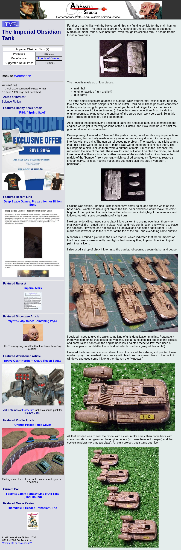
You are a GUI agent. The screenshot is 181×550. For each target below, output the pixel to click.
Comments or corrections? (17, 543)
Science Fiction (11, 101)
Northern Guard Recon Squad (32, 360)
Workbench (22, 76)
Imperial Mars (33, 288)
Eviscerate (28, 410)
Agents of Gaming (49, 58)
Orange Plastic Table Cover (32, 424)
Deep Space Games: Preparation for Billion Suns (33, 203)
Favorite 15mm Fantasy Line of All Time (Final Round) (32, 495)
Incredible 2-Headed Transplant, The (32, 507)
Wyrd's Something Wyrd (32, 321)
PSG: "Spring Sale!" (32, 112)
